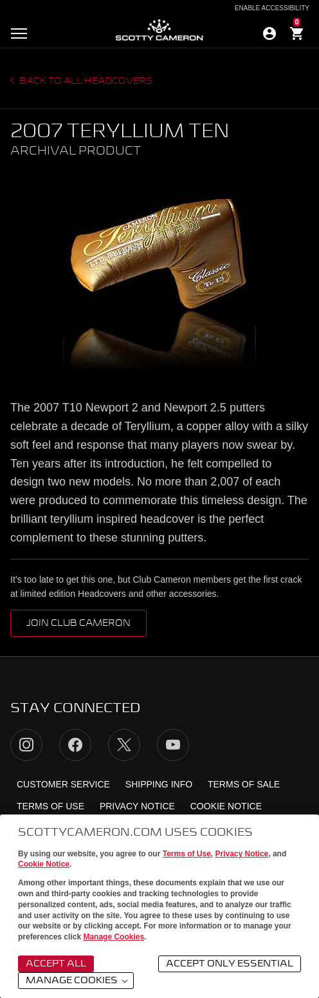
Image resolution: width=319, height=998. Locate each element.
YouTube (173, 745)
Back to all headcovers (85, 81)
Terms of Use (187, 853)
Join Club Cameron (78, 623)
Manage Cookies (113, 936)
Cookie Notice (43, 864)
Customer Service (63, 784)
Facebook (75, 745)
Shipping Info (158, 784)
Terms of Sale (244, 784)
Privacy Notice (242, 853)
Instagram (26, 745)
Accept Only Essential (229, 963)
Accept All (56, 963)
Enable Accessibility (272, 8)
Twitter (124, 745)
